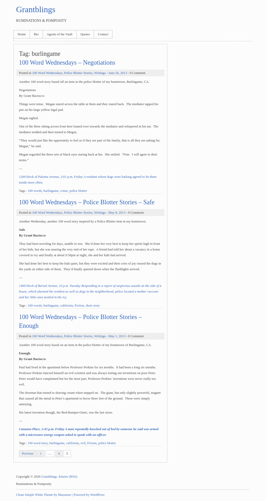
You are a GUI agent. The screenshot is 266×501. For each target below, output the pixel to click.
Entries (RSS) (68, 476)
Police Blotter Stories (78, 73)
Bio (36, 34)
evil (83, 443)
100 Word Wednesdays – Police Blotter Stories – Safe (87, 202)
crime (64, 191)
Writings (99, 73)
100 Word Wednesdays (47, 73)
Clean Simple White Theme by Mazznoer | (44, 495)
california (66, 305)
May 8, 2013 (116, 212)
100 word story (38, 443)
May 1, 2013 (116, 336)
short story (93, 305)
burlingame (50, 191)
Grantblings (35, 9)
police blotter (78, 191)
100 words (35, 191)
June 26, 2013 (117, 73)
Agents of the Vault (59, 34)
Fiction (79, 305)
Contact (103, 34)
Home (22, 34)
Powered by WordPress (89, 495)
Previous (28, 453)
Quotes (85, 34)
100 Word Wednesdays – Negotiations (67, 62)
